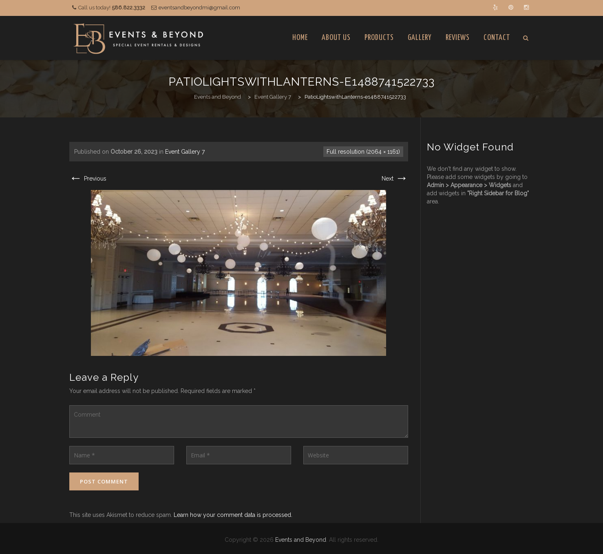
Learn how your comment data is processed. (233, 515)
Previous (87, 178)
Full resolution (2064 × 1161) (363, 151)
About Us (336, 38)
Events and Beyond (300, 539)
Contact (497, 38)
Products (379, 38)
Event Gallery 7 (185, 151)
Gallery (420, 38)
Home (300, 38)
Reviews (458, 38)
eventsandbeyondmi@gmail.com (199, 7)
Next (395, 178)
